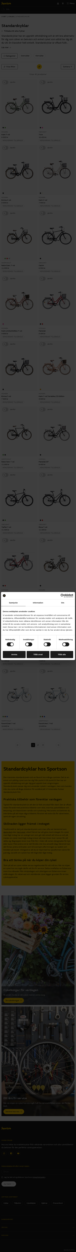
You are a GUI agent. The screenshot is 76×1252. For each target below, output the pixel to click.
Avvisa (14, 654)
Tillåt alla (62, 654)
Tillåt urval (38, 654)
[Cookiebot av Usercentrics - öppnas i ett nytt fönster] (62, 595)
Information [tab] (38, 603)
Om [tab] (62, 603)
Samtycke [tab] (13, 603)
